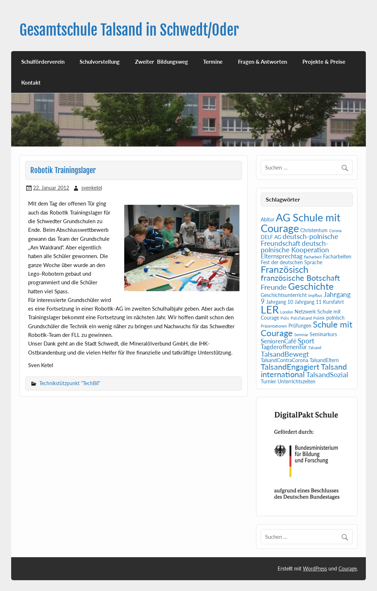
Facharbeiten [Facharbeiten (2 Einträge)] (337, 256)
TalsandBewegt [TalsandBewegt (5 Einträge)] (285, 353)
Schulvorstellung (100, 61)
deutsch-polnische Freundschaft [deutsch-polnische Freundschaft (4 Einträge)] (299, 240)
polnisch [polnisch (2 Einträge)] (335, 318)
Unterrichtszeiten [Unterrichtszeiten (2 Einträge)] (296, 381)
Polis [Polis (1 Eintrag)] (284, 318)
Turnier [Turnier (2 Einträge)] (268, 381)
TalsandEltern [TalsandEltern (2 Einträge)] (324, 360)
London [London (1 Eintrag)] (286, 312)
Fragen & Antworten (262, 61)
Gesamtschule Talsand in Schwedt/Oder (129, 30)
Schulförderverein (42, 61)
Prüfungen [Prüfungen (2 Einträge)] (299, 325)
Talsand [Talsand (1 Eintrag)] (314, 347)
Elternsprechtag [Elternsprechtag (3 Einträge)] (281, 256)
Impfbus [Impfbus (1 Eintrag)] (315, 295)
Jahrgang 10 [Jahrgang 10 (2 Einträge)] (279, 302)
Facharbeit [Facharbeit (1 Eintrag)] (313, 256)
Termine (213, 61)
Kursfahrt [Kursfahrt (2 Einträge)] (333, 302)
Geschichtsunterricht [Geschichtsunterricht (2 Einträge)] (284, 295)
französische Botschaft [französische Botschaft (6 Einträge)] (300, 278)
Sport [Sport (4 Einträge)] (306, 341)
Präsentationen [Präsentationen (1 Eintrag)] (274, 326)
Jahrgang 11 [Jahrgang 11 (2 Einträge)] (308, 302)
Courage (347, 568)
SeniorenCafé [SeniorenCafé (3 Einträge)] (278, 341)
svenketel (91, 188)
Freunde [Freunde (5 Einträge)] (274, 287)
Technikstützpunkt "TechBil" (69, 383)
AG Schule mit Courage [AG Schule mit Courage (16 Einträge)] (300, 222)
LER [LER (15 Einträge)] (270, 309)
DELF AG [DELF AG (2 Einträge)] (271, 237)
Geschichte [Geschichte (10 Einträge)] (311, 286)
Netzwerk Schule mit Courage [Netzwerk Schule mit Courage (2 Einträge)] (301, 314)
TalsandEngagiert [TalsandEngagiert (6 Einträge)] (290, 366)
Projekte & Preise (323, 61)
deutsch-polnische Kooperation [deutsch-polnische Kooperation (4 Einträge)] (295, 246)
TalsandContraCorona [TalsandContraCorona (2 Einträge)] (284, 360)
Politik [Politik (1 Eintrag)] (319, 318)
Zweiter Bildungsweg (161, 61)
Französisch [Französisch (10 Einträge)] (285, 269)
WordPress (315, 568)
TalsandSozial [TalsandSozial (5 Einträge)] (327, 374)
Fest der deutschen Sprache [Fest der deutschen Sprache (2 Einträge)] (291, 262)
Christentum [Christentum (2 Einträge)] (314, 230)
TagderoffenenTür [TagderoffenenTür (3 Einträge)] (284, 347)
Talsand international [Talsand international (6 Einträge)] (304, 370)
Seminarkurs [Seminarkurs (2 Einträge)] (323, 334)
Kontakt (31, 82)
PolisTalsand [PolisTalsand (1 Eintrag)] (301, 318)
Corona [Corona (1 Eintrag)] (335, 230)
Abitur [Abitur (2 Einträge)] (267, 219)
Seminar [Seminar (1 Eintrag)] (301, 334)
